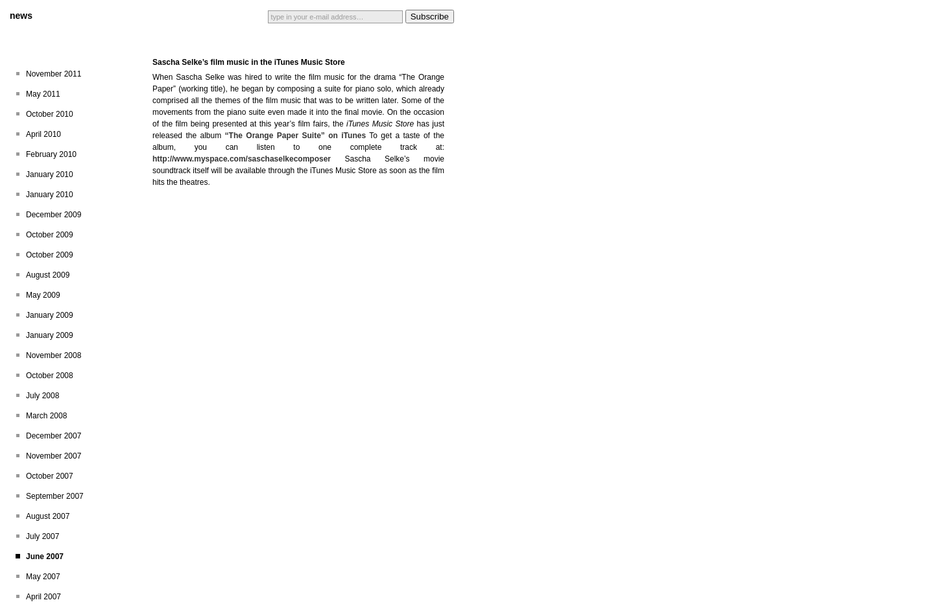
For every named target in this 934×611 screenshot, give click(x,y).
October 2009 (49, 234)
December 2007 (53, 435)
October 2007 (49, 476)
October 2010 (49, 114)
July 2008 (42, 395)
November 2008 (53, 355)
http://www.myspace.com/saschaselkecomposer (241, 158)
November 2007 (53, 456)
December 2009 (53, 214)
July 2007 (42, 536)
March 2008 (46, 415)
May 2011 (43, 94)
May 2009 (43, 295)
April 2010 (43, 134)
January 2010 (49, 174)
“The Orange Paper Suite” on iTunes (295, 135)
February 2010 (51, 154)
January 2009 (49, 315)
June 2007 (45, 556)
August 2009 (47, 275)
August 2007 (47, 516)
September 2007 (55, 496)
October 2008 (49, 375)
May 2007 (43, 576)
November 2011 (53, 73)
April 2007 (43, 596)
